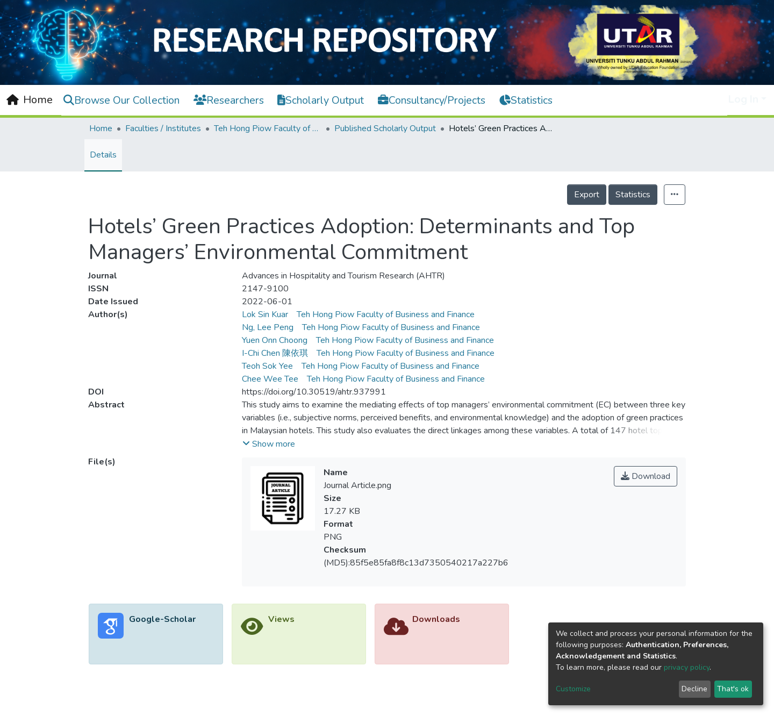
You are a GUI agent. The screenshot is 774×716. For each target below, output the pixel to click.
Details (103, 155)
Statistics (632, 195)
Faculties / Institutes (163, 128)
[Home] (29, 100)
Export (586, 195)
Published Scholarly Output (385, 128)
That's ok (733, 689)
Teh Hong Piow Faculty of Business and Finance (267, 128)
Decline (694, 689)
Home (100, 128)
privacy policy (687, 667)
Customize (573, 689)
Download (645, 476)
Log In (743, 99)
